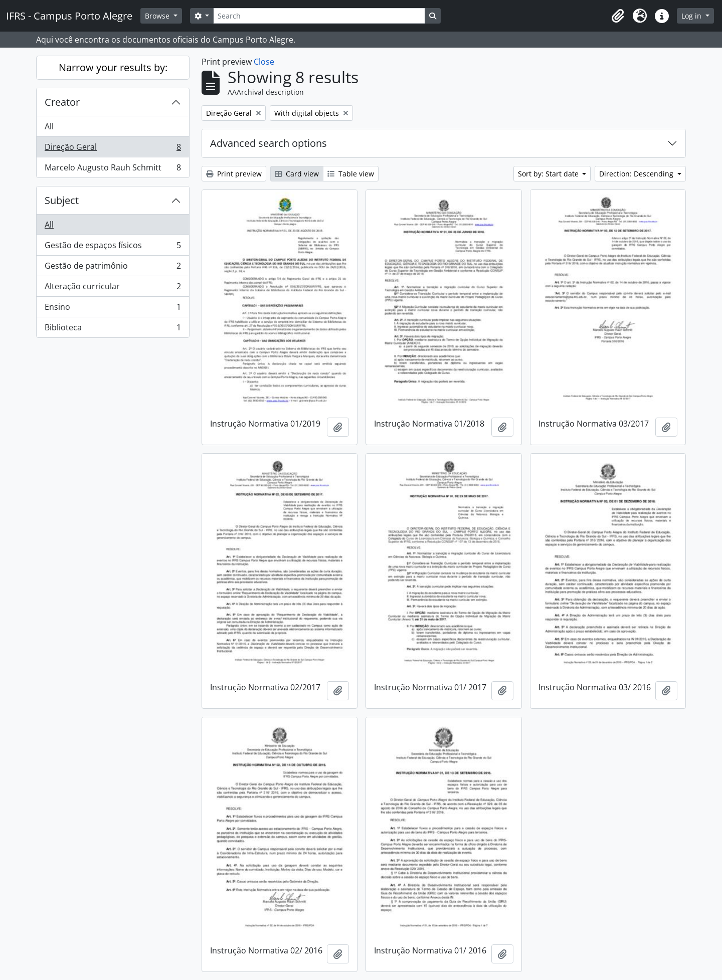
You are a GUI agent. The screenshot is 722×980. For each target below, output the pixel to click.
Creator (62, 102)
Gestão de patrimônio (112, 268)
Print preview (234, 173)
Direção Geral (112, 149)
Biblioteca (112, 329)
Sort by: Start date (549, 173)
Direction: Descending (637, 173)
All (49, 126)
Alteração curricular (112, 288)
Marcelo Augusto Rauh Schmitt (112, 169)
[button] (618, 16)
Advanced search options (268, 143)
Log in (692, 16)
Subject (62, 200)
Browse (158, 16)
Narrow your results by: (113, 67)
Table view (350, 173)
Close (264, 61)
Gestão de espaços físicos (112, 247)
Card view (297, 173)
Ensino (112, 309)
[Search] (319, 16)
